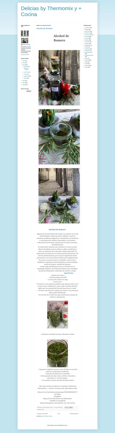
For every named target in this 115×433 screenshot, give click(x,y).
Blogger (66, 425)
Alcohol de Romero (44, 28)
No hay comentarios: (58, 407)
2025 (24, 60)
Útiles (43, 409)
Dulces (86, 38)
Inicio (59, 413)
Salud (86, 62)
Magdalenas (88, 45)
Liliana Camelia (26, 44)
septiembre (26, 76)
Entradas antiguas (74, 413)
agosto (25, 78)
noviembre (26, 72)
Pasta (86, 58)
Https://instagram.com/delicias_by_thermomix (57, 403)
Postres (87, 60)
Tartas (86, 63)
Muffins (86, 47)
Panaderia (87, 48)
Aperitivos (87, 27)
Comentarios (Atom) (47, 416)
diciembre (26, 66)
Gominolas (87, 41)
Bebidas (87, 29)
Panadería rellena (89, 55)
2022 (24, 80)
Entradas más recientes (42, 413)
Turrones (87, 65)
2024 (24, 62)
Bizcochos (87, 31)
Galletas (87, 40)
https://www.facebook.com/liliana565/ (57, 398)
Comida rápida (88, 34)
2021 (24, 82)
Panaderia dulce (89, 52)
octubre (25, 74)
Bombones (87, 33)
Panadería (87, 50)
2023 (24, 64)
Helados (87, 43)
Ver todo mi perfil (25, 54)
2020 (24, 84)
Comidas (87, 36)
